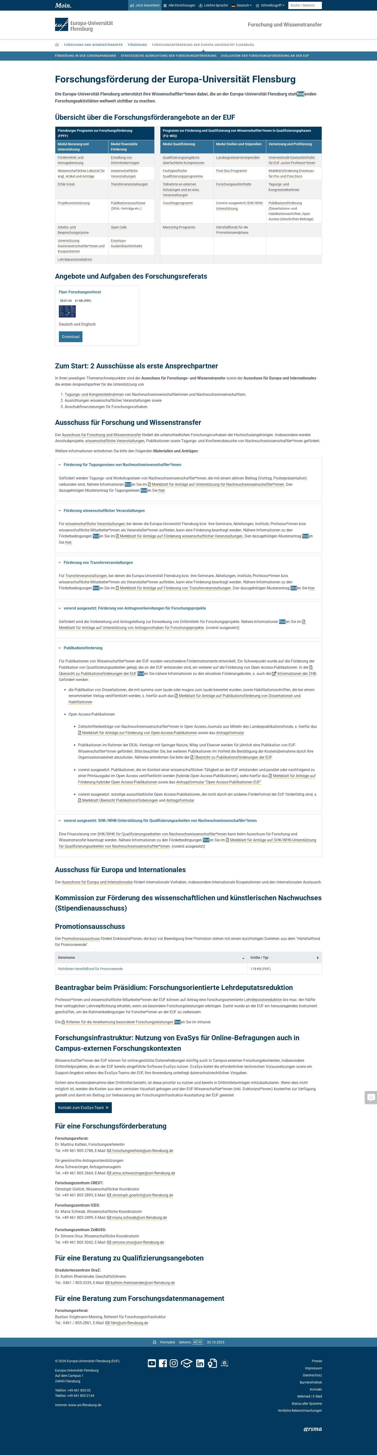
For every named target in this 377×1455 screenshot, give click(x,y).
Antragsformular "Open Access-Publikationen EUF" (218, 782)
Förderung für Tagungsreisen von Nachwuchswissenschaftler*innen (122, 464)
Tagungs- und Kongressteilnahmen (94, 394)
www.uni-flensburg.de (84, 1405)
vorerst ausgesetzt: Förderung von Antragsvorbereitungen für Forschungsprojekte (135, 608)
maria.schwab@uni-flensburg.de (139, 1217)
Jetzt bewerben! (145, 5)
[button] (57, 45)
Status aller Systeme (307, 1403)
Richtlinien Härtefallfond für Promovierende (90, 969)
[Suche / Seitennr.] (305, 5)
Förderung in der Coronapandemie (85, 55)
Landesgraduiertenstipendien (238, 157)
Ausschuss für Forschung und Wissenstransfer (101, 435)
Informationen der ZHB (296, 673)
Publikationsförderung (285, 203)
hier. (161, 490)
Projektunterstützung (74, 203)
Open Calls (119, 227)
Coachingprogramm (178, 203)
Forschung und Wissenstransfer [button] (93, 45)
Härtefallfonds (227, 227)
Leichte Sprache (213, 5)
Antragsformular (230, 733)
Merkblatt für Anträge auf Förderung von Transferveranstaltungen (175, 588)
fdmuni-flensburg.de (129, 1323)
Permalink (167, 1342)
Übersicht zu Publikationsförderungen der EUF (233, 757)
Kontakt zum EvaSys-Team (81, 1107)
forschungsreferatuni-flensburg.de (142, 1150)
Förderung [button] (137, 45)
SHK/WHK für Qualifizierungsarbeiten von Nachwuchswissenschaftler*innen (162, 834)
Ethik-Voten (66, 184)
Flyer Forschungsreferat (80, 292)
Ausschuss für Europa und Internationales (97, 882)
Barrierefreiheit (311, 1382)
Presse (317, 1361)
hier (68, 542)
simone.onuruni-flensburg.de (138, 1242)
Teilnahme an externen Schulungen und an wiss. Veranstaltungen (181, 189)
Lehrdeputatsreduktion (75, 259)
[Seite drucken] (154, 1342)
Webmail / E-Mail (309, 1396)
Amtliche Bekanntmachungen (300, 1410)
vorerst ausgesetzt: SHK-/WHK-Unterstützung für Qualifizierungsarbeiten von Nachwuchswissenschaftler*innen (160, 820)
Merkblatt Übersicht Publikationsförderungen (120, 800)
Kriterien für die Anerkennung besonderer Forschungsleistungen (119, 1022)
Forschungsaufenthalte (233, 184)
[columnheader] (151, 957)
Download (70, 336)
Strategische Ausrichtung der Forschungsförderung (169, 55)
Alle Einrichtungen (179, 5)
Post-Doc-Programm (231, 171)
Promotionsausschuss (81, 938)
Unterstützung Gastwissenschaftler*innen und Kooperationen (81, 246)
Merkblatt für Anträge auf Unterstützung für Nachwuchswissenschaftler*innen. (218, 484)
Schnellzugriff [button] (269, 5)
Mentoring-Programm (179, 227)
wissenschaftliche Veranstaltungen (115, 441)
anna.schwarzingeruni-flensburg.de (143, 1173)
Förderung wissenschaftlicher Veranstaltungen (104, 510)
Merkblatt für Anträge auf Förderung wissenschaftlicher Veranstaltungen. (182, 536)
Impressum (313, 1368)
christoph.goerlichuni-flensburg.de (142, 1195)
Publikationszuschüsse (128, 203)
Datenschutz (312, 1375)
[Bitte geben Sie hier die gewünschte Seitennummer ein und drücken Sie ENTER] (198, 1342)
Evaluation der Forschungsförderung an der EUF (265, 55)
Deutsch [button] (240, 5)
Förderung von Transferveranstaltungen (98, 562)
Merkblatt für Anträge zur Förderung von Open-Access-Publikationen (139, 733)
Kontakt (316, 1389)
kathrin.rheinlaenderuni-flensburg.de (143, 1282)
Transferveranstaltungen (129, 184)
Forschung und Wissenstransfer (285, 25)
